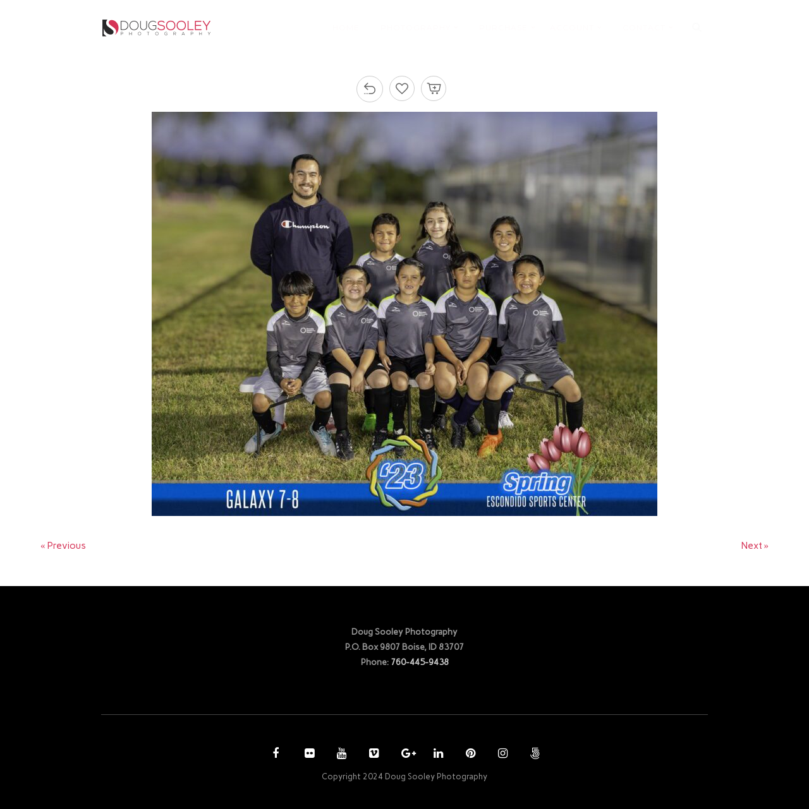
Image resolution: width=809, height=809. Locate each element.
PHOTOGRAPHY (415, 27)
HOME (346, 27)
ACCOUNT (572, 27)
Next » (755, 545)
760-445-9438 (420, 662)
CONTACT (644, 27)
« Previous (63, 545)
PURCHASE (503, 27)
